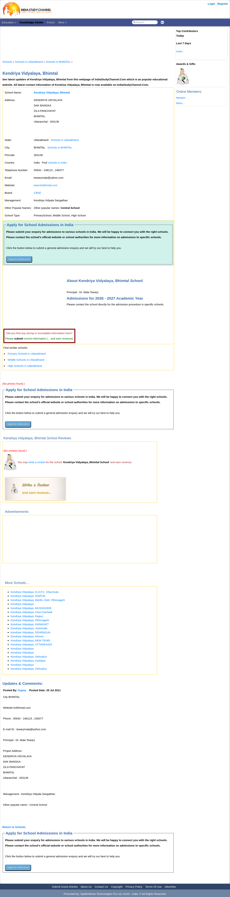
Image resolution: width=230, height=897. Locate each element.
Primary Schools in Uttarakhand (27, 353)
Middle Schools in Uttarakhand (26, 359)
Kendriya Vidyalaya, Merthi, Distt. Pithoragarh (38, 600)
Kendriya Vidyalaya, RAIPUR (28, 595)
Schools (7, 61)
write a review (37, 462)
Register (222, 3)
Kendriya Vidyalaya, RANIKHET (30, 624)
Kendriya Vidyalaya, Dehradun (29, 656)
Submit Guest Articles (65, 886)
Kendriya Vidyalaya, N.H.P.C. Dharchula (34, 591)
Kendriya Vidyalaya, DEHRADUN (30, 632)
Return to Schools (14, 827)
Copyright (117, 886)
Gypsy (22, 690)
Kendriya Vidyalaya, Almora (27, 636)
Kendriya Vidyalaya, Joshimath (29, 628)
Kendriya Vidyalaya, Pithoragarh (30, 620)
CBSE (37, 192)
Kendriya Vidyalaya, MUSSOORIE (31, 608)
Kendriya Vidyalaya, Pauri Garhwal (31, 612)
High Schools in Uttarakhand (25, 365)
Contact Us (101, 886)
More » (62, 22)
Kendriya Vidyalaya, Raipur (27, 616)
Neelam (180, 97)
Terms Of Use (153, 886)
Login (211, 3)
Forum (51, 22)
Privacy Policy (134, 886)
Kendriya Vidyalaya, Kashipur (28, 660)
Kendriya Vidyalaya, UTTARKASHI (31, 644)
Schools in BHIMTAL (58, 61)
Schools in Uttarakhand (29, 61)
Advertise (170, 886)
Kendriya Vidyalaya (22, 603)
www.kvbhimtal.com (46, 185)
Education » (9, 22)
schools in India (57, 162)
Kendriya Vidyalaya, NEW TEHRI (30, 640)
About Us (86, 886)
